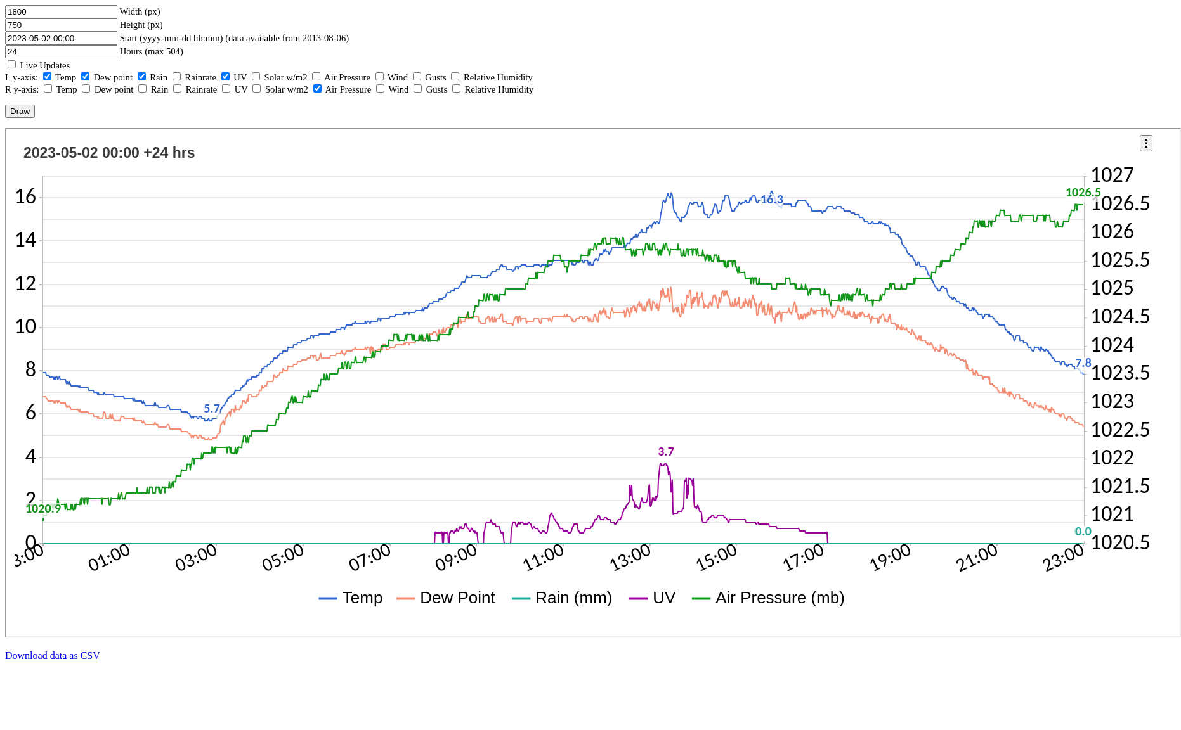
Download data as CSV (52, 655)
